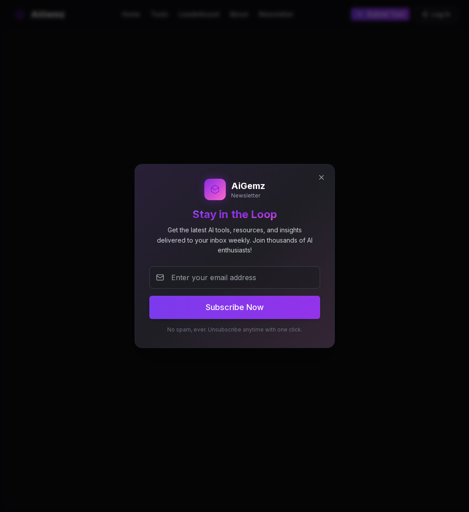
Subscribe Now (235, 307)
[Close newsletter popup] (321, 177)
